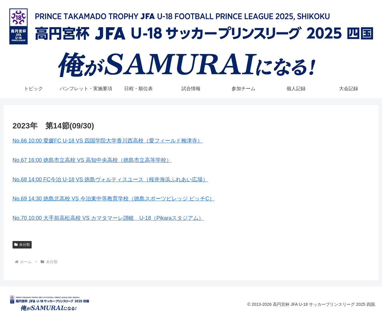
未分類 (22, 245)
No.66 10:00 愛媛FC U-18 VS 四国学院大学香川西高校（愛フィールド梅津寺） (108, 141)
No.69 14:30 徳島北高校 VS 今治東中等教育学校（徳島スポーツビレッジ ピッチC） (114, 199)
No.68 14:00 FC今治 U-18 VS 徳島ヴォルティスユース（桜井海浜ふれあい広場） (110, 179)
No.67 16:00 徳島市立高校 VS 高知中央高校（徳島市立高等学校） (92, 160)
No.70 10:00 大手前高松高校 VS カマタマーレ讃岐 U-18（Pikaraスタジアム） (108, 218)
